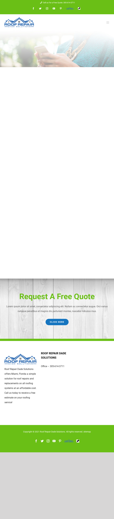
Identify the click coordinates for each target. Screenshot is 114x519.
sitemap (87, 431)
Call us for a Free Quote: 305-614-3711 (57, 2)
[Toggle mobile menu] (108, 22)
